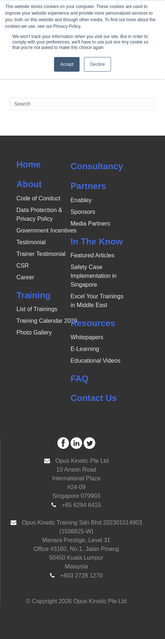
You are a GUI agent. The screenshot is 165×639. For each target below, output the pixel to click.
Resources (92, 323)
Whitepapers (86, 337)
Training (33, 295)
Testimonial (31, 242)
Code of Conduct (38, 198)
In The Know (96, 241)
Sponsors (82, 212)
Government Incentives (46, 230)
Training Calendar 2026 (46, 321)
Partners (88, 186)
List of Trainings (36, 309)
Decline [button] (97, 64)
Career (25, 277)
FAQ (79, 378)
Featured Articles (92, 255)
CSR (22, 265)
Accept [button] (67, 64)
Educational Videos (95, 361)
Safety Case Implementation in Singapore (93, 276)
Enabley (81, 200)
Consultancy (96, 166)
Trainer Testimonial (40, 254)
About (29, 184)
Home (28, 164)
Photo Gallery (34, 332)
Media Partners (90, 223)
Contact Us (93, 398)
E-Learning (84, 349)
